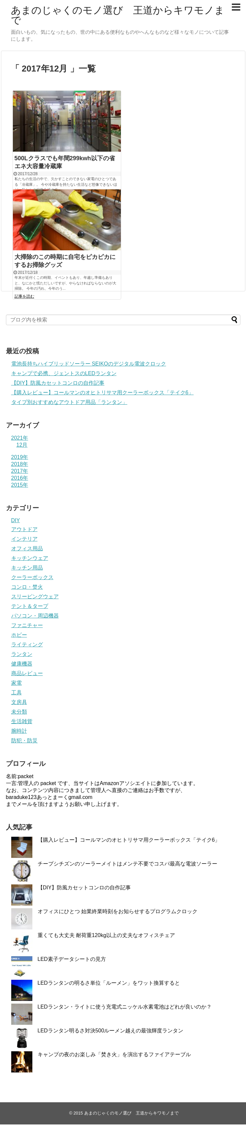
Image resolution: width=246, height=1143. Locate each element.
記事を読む (24, 296)
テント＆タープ (29, 606)
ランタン (21, 654)
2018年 (19, 464)
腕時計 (19, 731)
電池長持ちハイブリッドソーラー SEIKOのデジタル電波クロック (88, 364)
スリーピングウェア (35, 596)
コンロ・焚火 (27, 587)
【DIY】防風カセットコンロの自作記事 (58, 383)
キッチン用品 (27, 568)
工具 (16, 692)
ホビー (19, 635)
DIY (15, 520)
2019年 (19, 457)
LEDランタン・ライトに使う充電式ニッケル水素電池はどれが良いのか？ (125, 1007)
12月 (22, 445)
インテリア (24, 539)
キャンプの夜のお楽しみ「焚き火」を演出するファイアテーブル (114, 1054)
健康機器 (21, 664)
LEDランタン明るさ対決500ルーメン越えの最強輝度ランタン (111, 1030)
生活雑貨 (21, 721)
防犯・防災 (24, 740)
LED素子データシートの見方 (72, 959)
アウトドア (24, 529)
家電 (16, 683)
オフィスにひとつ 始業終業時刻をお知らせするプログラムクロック (117, 911)
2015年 (19, 485)
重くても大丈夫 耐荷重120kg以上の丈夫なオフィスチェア (106, 935)
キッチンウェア (29, 558)
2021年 (19, 438)
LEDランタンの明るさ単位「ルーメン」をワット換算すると (109, 983)
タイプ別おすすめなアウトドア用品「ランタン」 (69, 402)
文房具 (19, 702)
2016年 (19, 478)
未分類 (19, 712)
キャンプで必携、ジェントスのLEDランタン (64, 373)
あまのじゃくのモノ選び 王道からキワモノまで (118, 15)
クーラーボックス (32, 577)
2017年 (19, 471)
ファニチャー (27, 625)
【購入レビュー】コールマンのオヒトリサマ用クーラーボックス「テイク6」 (102, 392)
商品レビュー (27, 673)
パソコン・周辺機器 (35, 616)
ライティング (27, 644)
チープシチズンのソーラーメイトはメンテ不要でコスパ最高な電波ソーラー (127, 864)
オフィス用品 (27, 548)
